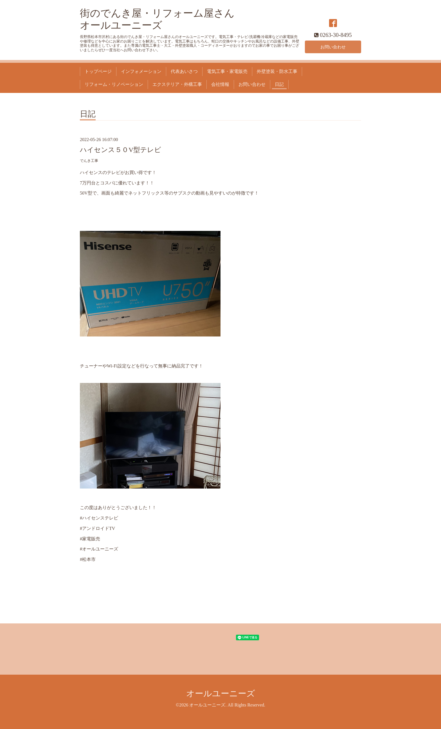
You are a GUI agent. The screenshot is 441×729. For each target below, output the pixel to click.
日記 (279, 84)
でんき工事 (89, 161)
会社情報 (220, 84)
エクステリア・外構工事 (177, 84)
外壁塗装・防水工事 (277, 71)
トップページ (98, 71)
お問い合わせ (333, 46)
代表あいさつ (184, 71)
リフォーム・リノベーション (114, 84)
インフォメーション (141, 71)
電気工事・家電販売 (227, 71)
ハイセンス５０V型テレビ (120, 149)
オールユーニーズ (220, 693)
